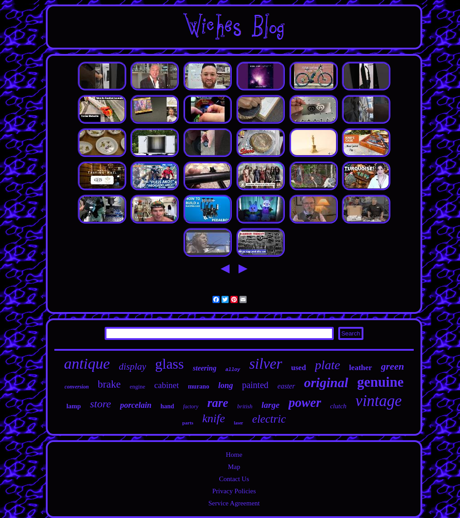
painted (255, 385)
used (298, 367)
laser (238, 422)
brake (109, 384)
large (270, 405)
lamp (73, 406)
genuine (380, 382)
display (132, 366)
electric (269, 419)
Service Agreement (234, 503)
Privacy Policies (234, 491)
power (304, 402)
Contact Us (234, 478)
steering (204, 368)
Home (234, 454)
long (225, 385)
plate (327, 365)
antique (87, 363)
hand (167, 406)
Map (234, 466)
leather (360, 367)
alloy (233, 369)
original (326, 382)
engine (138, 386)
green (392, 366)
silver (265, 364)
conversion (77, 387)
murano (198, 386)
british (244, 406)
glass (169, 364)
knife (213, 418)
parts (187, 422)
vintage (378, 401)
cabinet (166, 385)
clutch (338, 406)
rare (218, 403)
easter (286, 386)
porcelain (135, 405)
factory (191, 406)
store (100, 404)
